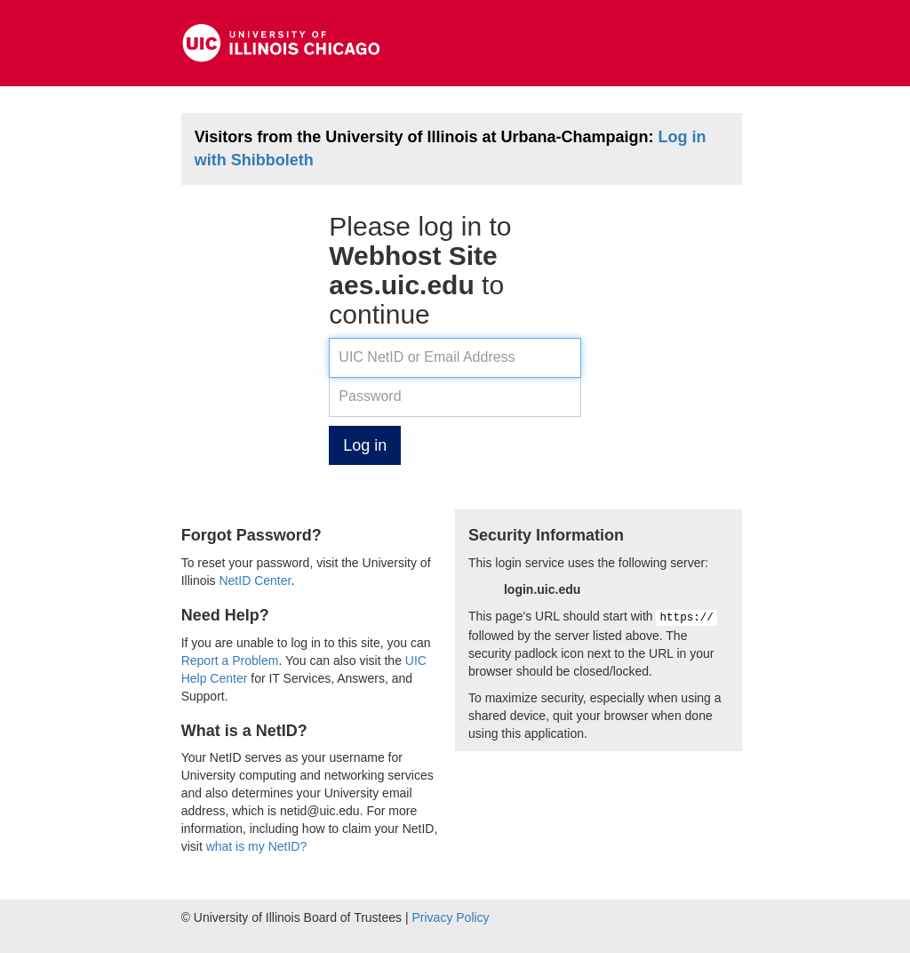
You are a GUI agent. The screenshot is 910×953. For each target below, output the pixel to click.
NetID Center (255, 580)
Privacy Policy (450, 917)
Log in (365, 445)
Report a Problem (230, 660)
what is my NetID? (256, 846)
